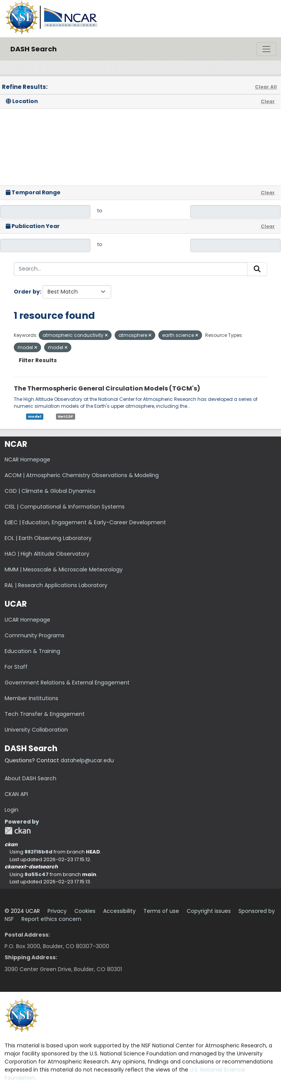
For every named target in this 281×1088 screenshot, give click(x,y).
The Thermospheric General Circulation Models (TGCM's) (107, 388)
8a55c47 (37, 874)
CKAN (18, 831)
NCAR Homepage (27, 459)
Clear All (266, 87)
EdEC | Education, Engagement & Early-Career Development (85, 522)
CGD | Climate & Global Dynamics (50, 491)
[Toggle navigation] (266, 49)
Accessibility (119, 911)
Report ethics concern (51, 919)
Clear (268, 101)
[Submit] (257, 269)
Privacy (57, 911)
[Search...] (131, 269)
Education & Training (32, 651)
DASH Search (33, 49)
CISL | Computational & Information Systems (65, 506)
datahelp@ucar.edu (87, 760)
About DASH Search (30, 778)
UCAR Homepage (27, 620)
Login (11, 810)
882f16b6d (39, 851)
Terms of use (161, 911)
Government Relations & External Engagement (67, 682)
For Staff (16, 667)
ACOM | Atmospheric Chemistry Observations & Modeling (82, 475)
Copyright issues (209, 911)
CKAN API (16, 794)
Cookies (84, 911)
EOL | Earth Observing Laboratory (48, 538)
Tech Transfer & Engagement (45, 714)
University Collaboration (36, 730)
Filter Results (38, 360)
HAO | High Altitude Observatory (47, 554)
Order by (27, 291)
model (34, 416)
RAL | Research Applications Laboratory (56, 585)
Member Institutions (31, 698)
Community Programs (34, 635)
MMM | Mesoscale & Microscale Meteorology (64, 569)
